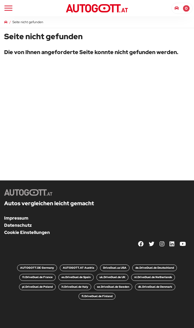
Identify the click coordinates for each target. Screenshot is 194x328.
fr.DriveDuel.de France (37, 277)
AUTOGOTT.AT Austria (78, 268)
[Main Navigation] (8, 8)
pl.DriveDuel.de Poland (37, 287)
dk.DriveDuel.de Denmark (155, 287)
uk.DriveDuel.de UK (112, 277)
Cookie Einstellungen (27, 232)
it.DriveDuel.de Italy (74, 287)
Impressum (16, 218)
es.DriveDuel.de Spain (76, 277)
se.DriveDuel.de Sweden (113, 287)
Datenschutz (18, 225)
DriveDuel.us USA (114, 268)
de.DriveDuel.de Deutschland (154, 268)
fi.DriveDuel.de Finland (97, 296)
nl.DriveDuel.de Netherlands (153, 277)
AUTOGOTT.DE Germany (37, 268)
